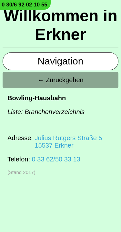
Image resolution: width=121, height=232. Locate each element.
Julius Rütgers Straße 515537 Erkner (68, 141)
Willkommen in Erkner (60, 25)
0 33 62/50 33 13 (56, 159)
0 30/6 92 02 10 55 (24, 5)
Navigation (61, 61)
